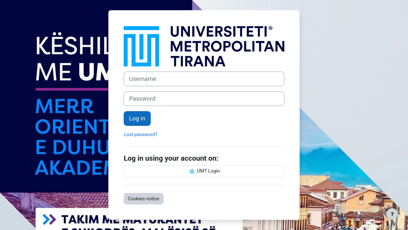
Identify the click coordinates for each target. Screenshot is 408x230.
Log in (137, 118)
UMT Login (204, 171)
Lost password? (140, 134)
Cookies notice (143, 199)
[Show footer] (392, 214)
